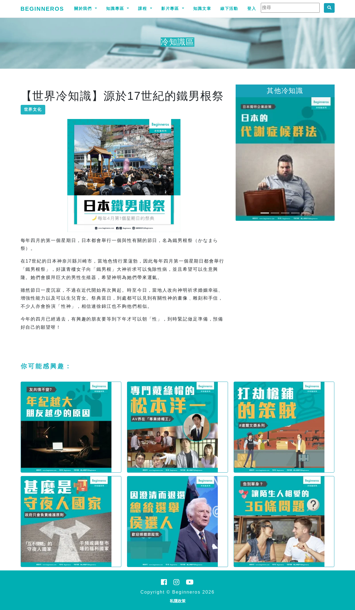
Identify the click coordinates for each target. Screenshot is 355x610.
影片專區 (171, 8)
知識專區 (116, 8)
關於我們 (84, 8)
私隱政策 (178, 601)
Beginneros (42, 9)
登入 (251, 8)
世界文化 (33, 109)
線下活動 (229, 8)
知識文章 (202, 8)
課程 (143, 8)
